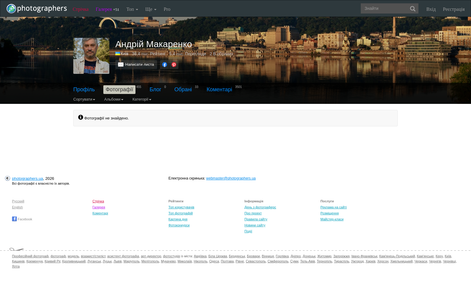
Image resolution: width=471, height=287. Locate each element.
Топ (132, 9)
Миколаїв (185, 261)
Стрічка (81, 9)
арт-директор (151, 256)
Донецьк (308, 256)
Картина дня (178, 219)
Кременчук (34, 261)
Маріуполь (131, 261)
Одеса (214, 261)
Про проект (253, 213)
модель (73, 256)
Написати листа (139, 64)
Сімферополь (278, 261)
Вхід (431, 9)
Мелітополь (150, 261)
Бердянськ (237, 256)
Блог (155, 89)
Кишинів (18, 261)
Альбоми (113, 99)
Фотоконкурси (179, 225)
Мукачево (168, 261)
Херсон (382, 261)
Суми (294, 261)
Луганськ (94, 261)
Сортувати (84, 99)
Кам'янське (425, 256)
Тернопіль (324, 261)
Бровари (253, 256)
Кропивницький (74, 261)
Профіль (84, 89)
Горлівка (282, 256)
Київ (448, 256)
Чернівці (449, 261)
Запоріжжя (341, 256)
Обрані (183, 89)
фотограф (58, 256)
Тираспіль (341, 261)
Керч (439, 256)
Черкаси (421, 261)
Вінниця (268, 256)
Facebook (22, 219)
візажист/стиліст (93, 256)
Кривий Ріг (52, 261)
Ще (150, 9)
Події (248, 231)
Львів (118, 261)
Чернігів (435, 261)
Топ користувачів (181, 207)
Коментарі (219, 89)
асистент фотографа (123, 256)
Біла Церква (217, 256)
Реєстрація (454, 9)
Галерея (107, 9)
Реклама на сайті (334, 207)
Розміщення (330, 213)
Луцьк (107, 261)
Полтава (227, 261)
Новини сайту (255, 225)
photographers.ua (27, 178)
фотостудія (171, 256)
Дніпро (295, 256)
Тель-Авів (307, 261)
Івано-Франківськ (364, 256)
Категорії (141, 99)
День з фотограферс (260, 207)
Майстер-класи (332, 219)
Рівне (239, 261)
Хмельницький (401, 261)
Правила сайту (256, 219)
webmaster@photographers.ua (231, 178)
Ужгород (357, 261)
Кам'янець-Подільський (397, 256)
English (17, 207)
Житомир (324, 256)
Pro (167, 9)
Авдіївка (200, 256)
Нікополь (200, 261)
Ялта (16, 266)
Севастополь (256, 261)
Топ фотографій (181, 213)
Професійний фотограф (30, 256)
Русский (18, 201)
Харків (370, 261)
